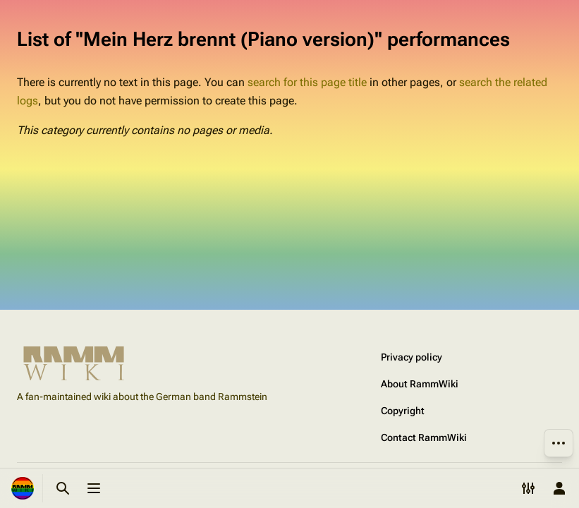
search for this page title (307, 82)
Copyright (403, 410)
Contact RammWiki (424, 437)
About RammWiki (419, 383)
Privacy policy (411, 357)
